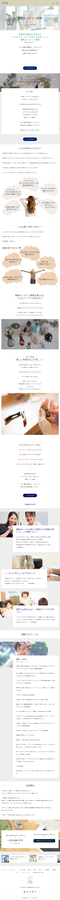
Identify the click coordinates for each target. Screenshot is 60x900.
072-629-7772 (16, 840)
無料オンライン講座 (32, 869)
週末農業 (54, 869)
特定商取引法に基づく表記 (38, 872)
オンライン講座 (22, 869)
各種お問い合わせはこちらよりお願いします (44, 841)
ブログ (17, 872)
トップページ (4, 869)
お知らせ (40, 869)
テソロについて (13, 869)
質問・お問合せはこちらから (19, 814)
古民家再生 (47, 869)
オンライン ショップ (26, 872)
